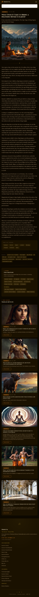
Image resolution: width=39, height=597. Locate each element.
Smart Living (30, 279)
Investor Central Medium (10, 291)
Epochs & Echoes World (20, 289)
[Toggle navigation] (36, 2)
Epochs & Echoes (8, 281)
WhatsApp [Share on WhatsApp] (28, 245)
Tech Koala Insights (9, 289)
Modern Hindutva (30, 291)
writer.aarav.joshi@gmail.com (8, 537)
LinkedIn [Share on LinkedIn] (22, 245)
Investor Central (8, 279)
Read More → (7, 334)
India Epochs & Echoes (6, 580)
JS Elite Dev (27, 281)
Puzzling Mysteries (18, 281)
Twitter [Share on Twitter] (11, 245)
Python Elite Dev (8, 284)
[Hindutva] (6, 2)
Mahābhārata (4, 11)
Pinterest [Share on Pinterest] (12, 247)
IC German (23, 279)
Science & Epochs (21, 291)
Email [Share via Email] (17, 247)
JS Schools (23, 284)
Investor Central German (7, 550)
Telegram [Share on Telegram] (6, 247)
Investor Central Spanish (7, 547)
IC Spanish (16, 279)
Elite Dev (16, 284)
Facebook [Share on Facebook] (6, 245)
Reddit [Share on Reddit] (16, 245)
